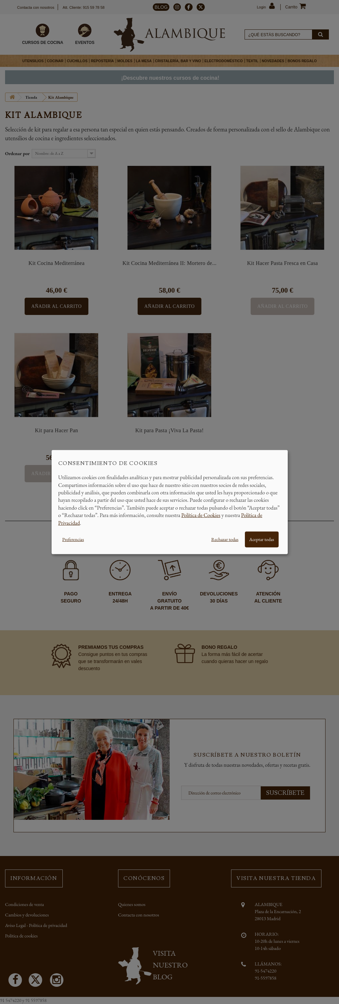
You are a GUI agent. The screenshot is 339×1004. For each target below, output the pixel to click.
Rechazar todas (224, 539)
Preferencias (73, 539)
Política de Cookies (201, 515)
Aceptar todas (261, 539)
